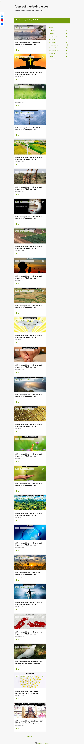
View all (17, 21)
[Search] (69, 7)
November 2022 (53, 45)
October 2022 (53, 48)
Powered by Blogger (42, 743)
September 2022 (53, 51)
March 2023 (52, 33)
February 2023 (53, 36)
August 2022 (52, 53)
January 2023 (52, 39)
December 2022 (53, 42)
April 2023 (52, 31)
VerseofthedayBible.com (32, 6)
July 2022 (51, 56)
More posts (30, 736)
